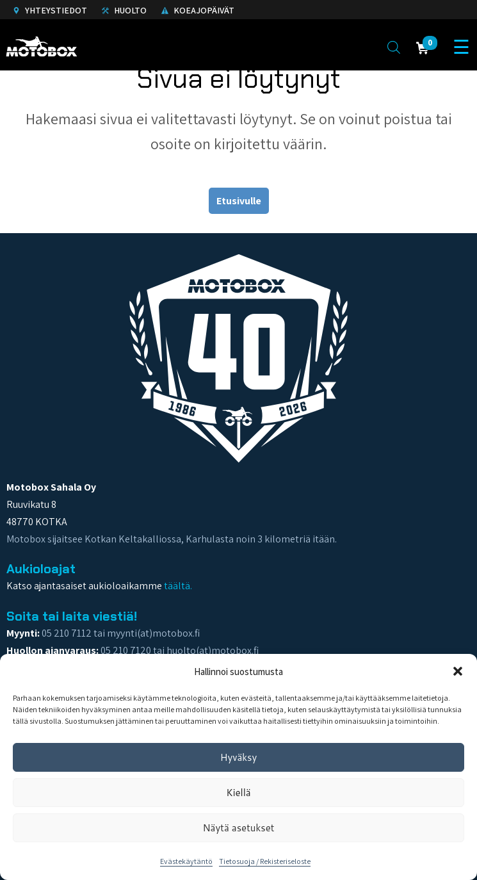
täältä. (178, 585)
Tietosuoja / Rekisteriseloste (265, 861)
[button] (457, 671)
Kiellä (238, 792)
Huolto (124, 10)
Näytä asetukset (238, 828)
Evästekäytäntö (186, 861)
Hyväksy (238, 757)
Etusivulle (238, 201)
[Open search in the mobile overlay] (393, 46)
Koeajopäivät (197, 10)
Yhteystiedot (50, 10)
